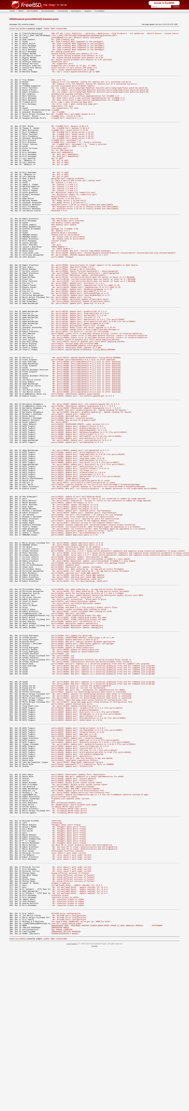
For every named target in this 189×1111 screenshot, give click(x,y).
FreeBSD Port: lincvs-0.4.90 (66, 131)
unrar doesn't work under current (68, 1000)
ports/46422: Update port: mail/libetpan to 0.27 (76, 839)
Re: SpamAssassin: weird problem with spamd (74, 943)
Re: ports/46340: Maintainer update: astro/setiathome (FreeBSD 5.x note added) (94, 656)
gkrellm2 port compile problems (67, 205)
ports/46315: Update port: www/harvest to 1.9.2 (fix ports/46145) (85, 556)
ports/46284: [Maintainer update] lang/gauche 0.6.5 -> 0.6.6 (83, 473)
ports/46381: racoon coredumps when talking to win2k (78, 713)
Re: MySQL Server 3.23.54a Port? (69, 231)
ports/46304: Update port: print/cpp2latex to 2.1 (77, 528)
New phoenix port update (63, 259)
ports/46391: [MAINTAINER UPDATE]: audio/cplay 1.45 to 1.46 (82, 746)
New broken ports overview (64, 252)
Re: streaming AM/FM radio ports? (69, 948)
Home (12, 11)
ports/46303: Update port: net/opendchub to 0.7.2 (77, 516)
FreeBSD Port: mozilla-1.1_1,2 (67, 134)
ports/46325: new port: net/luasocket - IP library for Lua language (87, 601)
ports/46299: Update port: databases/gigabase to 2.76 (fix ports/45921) (89, 504)
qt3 (53, 938)
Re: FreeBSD (58, 126)
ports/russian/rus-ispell (64, 934)
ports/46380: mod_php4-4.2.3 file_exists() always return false (84, 710)
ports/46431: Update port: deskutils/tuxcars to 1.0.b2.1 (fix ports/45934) (90, 869)
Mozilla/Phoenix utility (63, 226)
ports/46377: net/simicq (63, 708)
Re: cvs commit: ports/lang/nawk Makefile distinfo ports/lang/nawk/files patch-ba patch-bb (99, 98)
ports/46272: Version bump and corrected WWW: (75, 400)
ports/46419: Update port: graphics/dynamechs (75, 832)
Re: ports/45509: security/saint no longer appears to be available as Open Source (94, 307)
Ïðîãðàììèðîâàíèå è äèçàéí (64, 1095)
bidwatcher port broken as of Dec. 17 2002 (73, 72)
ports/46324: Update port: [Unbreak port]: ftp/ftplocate (81, 596)
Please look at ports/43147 (65, 271)
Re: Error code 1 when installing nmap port (75, 117)
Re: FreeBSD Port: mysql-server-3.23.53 (72, 150)
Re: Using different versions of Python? (73, 1026)
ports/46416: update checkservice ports (71, 824)
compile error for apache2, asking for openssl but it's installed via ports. (91, 91)
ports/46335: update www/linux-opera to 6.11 (74, 625)
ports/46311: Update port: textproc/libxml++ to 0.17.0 (80, 547)
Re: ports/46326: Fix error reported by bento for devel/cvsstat (85, 606)
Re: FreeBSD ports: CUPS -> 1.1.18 (69, 167)
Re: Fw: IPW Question (62, 172)
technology (56, 964)
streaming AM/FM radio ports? (66, 946)
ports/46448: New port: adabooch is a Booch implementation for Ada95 (87, 910)
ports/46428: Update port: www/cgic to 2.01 (74, 860)
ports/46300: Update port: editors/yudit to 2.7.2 (77, 506)
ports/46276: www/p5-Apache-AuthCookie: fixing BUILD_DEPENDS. (83, 407)
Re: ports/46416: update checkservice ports (75, 827)
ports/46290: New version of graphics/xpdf (73, 490)
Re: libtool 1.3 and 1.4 (63, 209)
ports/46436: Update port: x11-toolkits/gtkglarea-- (78, 884)
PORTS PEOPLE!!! (59, 285)
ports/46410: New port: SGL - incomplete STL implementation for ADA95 (88, 808)
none (53, 262)
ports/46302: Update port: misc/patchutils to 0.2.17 (78, 511)
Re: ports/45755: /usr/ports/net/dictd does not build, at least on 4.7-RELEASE (92, 321)
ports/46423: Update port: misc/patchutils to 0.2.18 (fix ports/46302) (88, 841)
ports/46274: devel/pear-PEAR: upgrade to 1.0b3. (76, 404)
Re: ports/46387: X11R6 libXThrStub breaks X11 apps (79, 722)
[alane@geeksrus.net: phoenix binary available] (76, 38)
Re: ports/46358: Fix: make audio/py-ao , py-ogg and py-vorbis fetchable (90, 691)
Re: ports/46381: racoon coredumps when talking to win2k (82, 715)
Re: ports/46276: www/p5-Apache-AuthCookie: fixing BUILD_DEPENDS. (86, 416)
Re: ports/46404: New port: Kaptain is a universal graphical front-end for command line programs (103, 779)
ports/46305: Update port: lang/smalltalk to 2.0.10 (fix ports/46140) (88, 530)
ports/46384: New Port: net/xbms (68, 718)
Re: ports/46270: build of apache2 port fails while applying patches (88, 397)
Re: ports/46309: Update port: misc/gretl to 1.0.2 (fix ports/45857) (88, 542)
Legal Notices (71, 1106)
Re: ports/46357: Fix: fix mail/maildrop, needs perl (79, 680)
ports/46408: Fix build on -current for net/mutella (78, 805)
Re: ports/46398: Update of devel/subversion (75, 760)
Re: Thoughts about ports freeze (69, 969)
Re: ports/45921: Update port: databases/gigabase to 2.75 (81, 335)
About (20, 11)
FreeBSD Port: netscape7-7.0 (66, 160)
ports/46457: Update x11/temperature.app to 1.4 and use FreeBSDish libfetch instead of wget (99, 931)
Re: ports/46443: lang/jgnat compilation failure (77, 893)
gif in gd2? (57, 181)
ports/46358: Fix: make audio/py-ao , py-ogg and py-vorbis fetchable (87, 689)
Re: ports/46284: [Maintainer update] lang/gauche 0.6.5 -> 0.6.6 (86, 475)
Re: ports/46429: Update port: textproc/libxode (77, 865)
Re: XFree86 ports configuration (69, 1074)
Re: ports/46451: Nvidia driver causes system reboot (79, 919)
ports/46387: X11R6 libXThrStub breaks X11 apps (76, 720)
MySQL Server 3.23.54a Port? (66, 228)
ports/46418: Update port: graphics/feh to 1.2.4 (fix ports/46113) (87, 829)
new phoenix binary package (65, 257)
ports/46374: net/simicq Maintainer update (73, 703)
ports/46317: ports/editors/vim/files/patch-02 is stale (80, 561)
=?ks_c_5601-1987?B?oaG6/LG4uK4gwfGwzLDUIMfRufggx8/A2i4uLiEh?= (84, 36)
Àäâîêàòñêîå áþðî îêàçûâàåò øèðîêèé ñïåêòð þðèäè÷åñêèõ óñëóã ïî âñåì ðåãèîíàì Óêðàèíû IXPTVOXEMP (107, 1086)
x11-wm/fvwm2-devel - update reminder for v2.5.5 (76, 1038)
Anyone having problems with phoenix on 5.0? (74, 57)
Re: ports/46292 (59, 492)
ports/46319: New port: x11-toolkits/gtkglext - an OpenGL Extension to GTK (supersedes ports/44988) (104, 571)
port (53, 281)
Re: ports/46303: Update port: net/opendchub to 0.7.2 (80, 525)
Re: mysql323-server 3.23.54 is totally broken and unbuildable (85, 238)
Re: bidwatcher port (62, 69)
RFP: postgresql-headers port (66, 941)
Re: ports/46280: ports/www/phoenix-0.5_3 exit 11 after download (86, 421)
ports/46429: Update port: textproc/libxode (74, 862)
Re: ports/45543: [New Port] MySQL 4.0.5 (72, 309)
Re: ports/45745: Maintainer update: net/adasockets (78, 319)
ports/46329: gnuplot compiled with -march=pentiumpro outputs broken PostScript (93, 613)
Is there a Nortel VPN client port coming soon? (76, 207)
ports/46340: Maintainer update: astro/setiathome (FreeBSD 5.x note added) (90, 653)
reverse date (61, 28)
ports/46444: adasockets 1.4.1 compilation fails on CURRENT (82, 896)
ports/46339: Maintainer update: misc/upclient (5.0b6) (80, 651)
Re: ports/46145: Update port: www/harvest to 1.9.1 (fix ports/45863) (88, 371)
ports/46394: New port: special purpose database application (83, 751)
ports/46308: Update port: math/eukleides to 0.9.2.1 (78, 537)
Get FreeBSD (32, 11)
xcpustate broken (60, 1050)
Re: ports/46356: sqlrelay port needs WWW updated (78, 673)
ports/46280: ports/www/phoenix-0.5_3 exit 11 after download (83, 418)
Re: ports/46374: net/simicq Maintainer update (76, 706)
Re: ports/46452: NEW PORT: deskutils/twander (76, 924)
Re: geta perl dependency (65, 176)
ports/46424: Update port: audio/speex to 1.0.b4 (76, 844)
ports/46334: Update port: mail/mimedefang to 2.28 (77, 623)
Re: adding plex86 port (63, 55)
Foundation (99, 11)
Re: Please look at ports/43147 (68, 273)
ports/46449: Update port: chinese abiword (73, 912)
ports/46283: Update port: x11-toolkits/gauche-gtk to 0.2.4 (82, 461)
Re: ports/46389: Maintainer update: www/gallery (77, 732)
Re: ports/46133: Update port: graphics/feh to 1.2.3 (78, 361)
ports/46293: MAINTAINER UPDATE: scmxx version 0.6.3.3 (80, 494)
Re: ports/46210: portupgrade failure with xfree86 (77, 378)
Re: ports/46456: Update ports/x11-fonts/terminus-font (81, 929)
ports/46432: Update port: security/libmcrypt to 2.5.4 (80, 874)
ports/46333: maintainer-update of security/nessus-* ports (82, 620)
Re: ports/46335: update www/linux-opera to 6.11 (77, 634)
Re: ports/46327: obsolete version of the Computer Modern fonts (85, 611)
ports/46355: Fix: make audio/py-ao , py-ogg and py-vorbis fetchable (87, 665)
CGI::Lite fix (58, 88)
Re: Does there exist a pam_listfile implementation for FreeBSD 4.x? (88, 110)
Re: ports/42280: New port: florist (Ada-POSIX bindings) (81, 290)
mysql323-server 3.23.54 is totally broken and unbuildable (82, 236)
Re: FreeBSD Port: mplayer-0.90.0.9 (70, 145)
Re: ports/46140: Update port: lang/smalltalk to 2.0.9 (80, 364)
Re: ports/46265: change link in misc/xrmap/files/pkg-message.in (85, 383)
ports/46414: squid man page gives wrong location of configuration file (89, 820)
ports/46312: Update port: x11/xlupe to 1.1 (74, 549)
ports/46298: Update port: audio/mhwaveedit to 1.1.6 (78, 502)
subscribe (56, 962)
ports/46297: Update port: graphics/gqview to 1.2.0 (78, 499)
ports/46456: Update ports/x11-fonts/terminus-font (77, 927)
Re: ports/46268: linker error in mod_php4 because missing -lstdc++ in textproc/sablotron (99, 390)
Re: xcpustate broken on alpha (68, 1055)
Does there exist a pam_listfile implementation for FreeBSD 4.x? (85, 107)
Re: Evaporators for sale (65, 122)
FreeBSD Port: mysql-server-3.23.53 (69, 148)
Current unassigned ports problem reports (73, 95)
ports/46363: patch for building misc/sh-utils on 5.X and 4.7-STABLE (87, 694)
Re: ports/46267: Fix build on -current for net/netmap (80, 385)
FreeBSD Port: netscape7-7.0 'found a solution (76, 162)
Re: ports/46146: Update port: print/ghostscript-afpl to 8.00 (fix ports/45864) (93, 373)
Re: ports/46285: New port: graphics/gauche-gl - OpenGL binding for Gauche (91, 480)
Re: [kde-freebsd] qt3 (62, 41)
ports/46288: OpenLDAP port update (69, 485)
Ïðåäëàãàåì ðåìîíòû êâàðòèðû (66, 1093)
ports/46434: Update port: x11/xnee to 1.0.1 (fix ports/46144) (84, 879)
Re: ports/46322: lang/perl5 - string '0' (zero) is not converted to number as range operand (101, 584)
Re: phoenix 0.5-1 (60, 266)
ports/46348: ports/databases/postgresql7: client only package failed (88, 658)
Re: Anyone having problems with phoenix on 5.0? (77, 60)
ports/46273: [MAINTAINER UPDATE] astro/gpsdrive (76, 402)
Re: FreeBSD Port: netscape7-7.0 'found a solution (79, 164)
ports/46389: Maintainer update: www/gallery (74, 730)
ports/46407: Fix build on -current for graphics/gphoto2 (81, 803)
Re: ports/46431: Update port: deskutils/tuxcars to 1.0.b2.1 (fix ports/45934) (94, 872)
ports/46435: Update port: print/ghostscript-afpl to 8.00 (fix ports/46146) (91, 881)
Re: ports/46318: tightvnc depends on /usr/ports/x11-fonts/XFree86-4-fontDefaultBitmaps (98, 568)
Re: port (56, 283)
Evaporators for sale (62, 119)
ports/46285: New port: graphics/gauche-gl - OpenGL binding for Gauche (88, 478)
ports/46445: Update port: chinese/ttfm (71, 898)
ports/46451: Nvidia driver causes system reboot (76, 917)
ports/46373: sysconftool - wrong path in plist (76, 699)
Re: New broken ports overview (68, 254)
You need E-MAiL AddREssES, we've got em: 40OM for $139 (80, 1081)
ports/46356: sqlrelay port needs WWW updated (75, 670)
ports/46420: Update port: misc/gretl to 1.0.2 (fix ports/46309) (85, 834)
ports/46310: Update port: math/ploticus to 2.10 (76, 544)
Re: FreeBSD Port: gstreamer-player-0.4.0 (73, 129)
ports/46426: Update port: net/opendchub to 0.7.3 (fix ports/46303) (87, 855)
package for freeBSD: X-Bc (64, 264)
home (11, 28)
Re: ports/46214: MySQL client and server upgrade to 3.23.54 (83, 380)
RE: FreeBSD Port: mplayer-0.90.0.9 (69, 143)
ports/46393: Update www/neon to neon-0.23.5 (74, 748)
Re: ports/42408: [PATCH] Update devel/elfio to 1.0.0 (79, 295)
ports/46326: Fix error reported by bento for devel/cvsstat (82, 604)
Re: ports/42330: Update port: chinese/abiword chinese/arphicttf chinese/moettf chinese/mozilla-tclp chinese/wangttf (113, 293)
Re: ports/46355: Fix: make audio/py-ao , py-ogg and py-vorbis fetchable (90, 668)
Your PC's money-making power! (67, 1083)
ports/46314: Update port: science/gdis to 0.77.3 (77, 554)
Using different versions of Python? (70, 1024)
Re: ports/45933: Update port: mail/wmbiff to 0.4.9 (78, 338)
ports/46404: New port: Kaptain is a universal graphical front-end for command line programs (100, 777)
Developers (76, 11)
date (53, 28)
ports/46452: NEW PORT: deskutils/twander (73, 922)
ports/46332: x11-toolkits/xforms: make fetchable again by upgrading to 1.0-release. (96, 616)
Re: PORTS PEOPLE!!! (62, 288)
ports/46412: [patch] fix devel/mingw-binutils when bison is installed (88, 810)
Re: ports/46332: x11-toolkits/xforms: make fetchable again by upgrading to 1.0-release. (99, 618)
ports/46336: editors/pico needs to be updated (75, 639)
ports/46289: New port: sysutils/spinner (72, 487)
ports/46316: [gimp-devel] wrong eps (70, 559)
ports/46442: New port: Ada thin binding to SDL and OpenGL (82, 889)
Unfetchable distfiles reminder (67, 998)
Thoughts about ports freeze (66, 967)
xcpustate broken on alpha (64, 1052)
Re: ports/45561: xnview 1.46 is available (73, 311)
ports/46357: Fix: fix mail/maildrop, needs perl (76, 677)
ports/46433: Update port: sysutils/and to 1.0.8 (76, 877)
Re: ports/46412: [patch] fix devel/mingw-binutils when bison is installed (91, 812)
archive (22, 28)
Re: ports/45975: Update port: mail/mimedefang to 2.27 (80, 340)
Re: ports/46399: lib (63, 767)
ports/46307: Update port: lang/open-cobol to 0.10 (77, 535)
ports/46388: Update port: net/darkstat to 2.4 (75, 727)
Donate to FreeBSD (164, 3)
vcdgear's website (60, 1036)
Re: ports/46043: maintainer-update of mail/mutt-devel (80, 347)
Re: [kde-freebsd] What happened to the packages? (77, 43)
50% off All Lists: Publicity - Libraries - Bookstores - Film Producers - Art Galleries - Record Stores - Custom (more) (115, 34)
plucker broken (59, 278)
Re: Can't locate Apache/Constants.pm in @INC (76, 79)
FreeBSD (55, 124)
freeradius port (59, 169)
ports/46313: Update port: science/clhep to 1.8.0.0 (78, 551)
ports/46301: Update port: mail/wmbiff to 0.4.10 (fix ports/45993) (86, 509)
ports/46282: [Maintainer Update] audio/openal (75, 459)
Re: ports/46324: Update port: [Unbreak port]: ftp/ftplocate (84, 599)
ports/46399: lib (60, 765)
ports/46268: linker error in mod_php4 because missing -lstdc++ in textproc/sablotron (96, 388)
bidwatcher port (59, 67)
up (17, 28)
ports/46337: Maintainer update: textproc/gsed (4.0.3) (80, 641)
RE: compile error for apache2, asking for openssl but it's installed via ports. (95, 93)
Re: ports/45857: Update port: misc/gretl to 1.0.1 (77, 328)
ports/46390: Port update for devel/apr (71, 744)
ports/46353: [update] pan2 (65, 661)
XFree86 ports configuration (66, 1071)
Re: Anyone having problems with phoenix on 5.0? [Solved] (81, 65)
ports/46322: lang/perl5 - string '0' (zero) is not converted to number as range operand (98, 582)
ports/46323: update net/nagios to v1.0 (71, 587)
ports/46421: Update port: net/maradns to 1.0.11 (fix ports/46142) (86, 836)
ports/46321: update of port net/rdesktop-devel (76, 580)
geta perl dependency (62, 174)
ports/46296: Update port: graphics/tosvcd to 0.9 (77, 497)
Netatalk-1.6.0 (59, 243)
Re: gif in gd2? (60, 183)
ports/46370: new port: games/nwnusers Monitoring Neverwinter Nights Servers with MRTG (97, 696)
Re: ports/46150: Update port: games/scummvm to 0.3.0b (80, 376)
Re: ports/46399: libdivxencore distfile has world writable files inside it (91, 772)
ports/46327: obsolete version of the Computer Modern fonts (82, 608)
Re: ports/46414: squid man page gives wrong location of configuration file (92, 822)
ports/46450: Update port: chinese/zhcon (72, 915)
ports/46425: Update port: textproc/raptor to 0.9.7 (78, 853)
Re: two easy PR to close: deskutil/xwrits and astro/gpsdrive (84, 993)
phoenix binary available (64, 269)
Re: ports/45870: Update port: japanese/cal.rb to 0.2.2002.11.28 (85, 331)
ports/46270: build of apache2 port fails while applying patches (85, 395)
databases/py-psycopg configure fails (70, 105)
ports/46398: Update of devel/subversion (72, 758)
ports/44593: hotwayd (62, 297)
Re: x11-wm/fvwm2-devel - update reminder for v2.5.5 (79, 1040)
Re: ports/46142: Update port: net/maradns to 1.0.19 (78, 366)
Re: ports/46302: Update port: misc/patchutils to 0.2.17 (82, 514)
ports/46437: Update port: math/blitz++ (71, 886)
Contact (94, 1108)
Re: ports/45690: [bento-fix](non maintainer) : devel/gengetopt (84, 314)
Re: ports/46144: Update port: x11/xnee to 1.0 (75, 368)
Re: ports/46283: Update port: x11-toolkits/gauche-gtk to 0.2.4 (85, 471)
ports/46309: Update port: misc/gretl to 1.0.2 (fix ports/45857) (85, 539)
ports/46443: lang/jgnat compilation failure (74, 891)
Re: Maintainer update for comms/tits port (73, 221)
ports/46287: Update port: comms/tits (70, 482)
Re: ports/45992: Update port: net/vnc (71, 345)
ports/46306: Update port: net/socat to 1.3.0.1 (76, 532)
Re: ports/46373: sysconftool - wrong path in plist (79, 701)
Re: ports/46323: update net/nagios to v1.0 (75, 589)
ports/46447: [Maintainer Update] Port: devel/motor (78, 907)
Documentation (48, 11)
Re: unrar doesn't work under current (71, 1003)
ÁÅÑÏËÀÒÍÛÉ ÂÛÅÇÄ (60, 1088)
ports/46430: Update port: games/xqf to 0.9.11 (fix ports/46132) (85, 867)
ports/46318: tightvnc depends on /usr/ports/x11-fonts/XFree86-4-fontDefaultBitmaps (95, 566)
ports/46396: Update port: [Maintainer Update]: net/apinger (82, 753)
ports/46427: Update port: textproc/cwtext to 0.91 (77, 857)
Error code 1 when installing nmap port (71, 115)
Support (87, 11)
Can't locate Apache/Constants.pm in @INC (73, 77)
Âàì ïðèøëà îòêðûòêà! (62, 1090)
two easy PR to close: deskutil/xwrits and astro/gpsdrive (81, 991)
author (46, 28)
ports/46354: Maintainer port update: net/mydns (76, 663)
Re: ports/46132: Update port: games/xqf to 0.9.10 (77, 352)
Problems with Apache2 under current (70, 936)
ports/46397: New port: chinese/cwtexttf (72, 755)
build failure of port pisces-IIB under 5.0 (74, 74)
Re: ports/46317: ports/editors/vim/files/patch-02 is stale (83, 563)
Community (63, 11)
